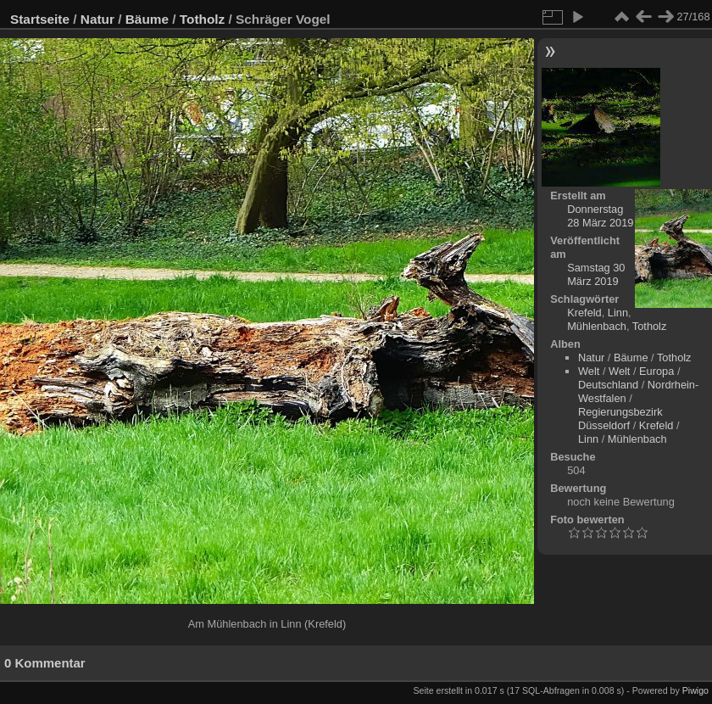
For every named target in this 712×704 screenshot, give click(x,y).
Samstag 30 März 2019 (596, 274)
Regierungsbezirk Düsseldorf (620, 418)
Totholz (202, 19)
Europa (656, 371)
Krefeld (584, 312)
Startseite (40, 19)
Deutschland (608, 384)
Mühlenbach (596, 326)
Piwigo (695, 690)
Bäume (147, 19)
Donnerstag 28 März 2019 (600, 216)
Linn (618, 312)
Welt (588, 371)
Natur (97, 19)
